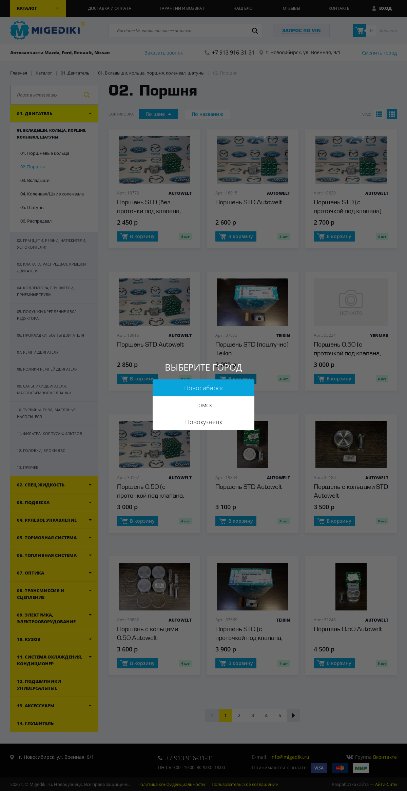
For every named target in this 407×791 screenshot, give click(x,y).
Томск (203, 405)
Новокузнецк (203, 422)
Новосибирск (203, 388)
